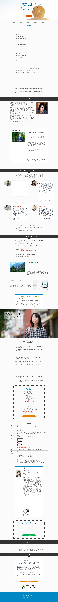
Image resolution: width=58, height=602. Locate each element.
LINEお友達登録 (29, 535)
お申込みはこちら (29, 581)
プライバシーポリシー (33, 597)
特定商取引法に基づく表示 (25, 597)
